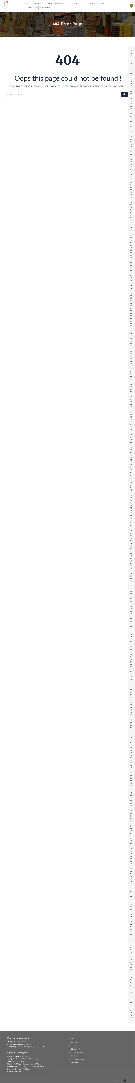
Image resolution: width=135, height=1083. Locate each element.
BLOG (103, 4)
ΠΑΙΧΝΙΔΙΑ (38, 4)
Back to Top (121, 1080)
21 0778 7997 (22, 1042)
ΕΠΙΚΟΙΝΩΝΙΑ (45, 8)
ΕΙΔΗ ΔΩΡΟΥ (60, 4)
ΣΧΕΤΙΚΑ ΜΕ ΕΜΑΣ (30, 8)
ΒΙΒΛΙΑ (27, 4)
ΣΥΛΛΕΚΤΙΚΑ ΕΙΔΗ (77, 4)
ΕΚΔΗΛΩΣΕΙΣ (92, 4)
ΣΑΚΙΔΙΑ (49, 4)
